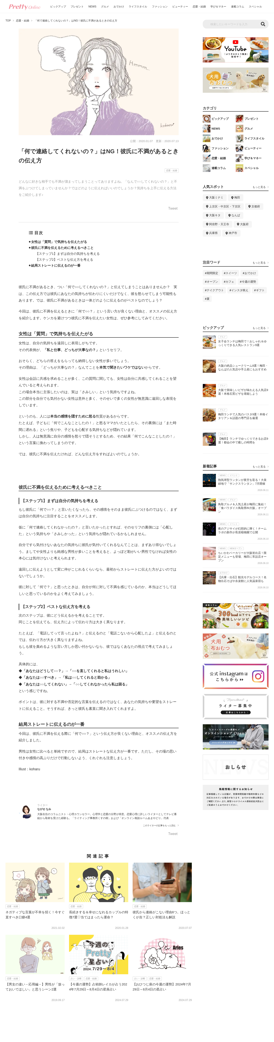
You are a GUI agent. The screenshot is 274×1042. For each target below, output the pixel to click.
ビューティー (180, 6)
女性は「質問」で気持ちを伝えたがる (59, 242)
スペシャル (255, 6)
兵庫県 (213, 233)
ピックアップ (58, 6)
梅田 (237, 197)
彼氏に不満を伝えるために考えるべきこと (62, 248)
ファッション (160, 6)
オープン (212, 281)
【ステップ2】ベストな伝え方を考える (64, 259)
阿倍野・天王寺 (219, 224)
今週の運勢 (249, 281)
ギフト (260, 290)
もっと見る (259, 187)
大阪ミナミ (216, 197)
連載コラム (237, 6)
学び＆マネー (218, 6)
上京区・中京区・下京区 (224, 206)
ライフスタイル (138, 6)
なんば (235, 215)
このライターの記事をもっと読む (159, 825)
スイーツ (231, 273)
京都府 (255, 206)
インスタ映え (239, 290)
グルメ (105, 6)
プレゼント (77, 6)
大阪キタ (215, 215)
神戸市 (233, 233)
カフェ (230, 281)
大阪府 (244, 224)
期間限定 (212, 273)
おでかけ (119, 6)
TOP (8, 20)
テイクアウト (215, 290)
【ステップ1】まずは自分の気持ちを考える (68, 253)
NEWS (92, 6)
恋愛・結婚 (199, 6)
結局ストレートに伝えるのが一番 (55, 265)
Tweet (173, 208)
